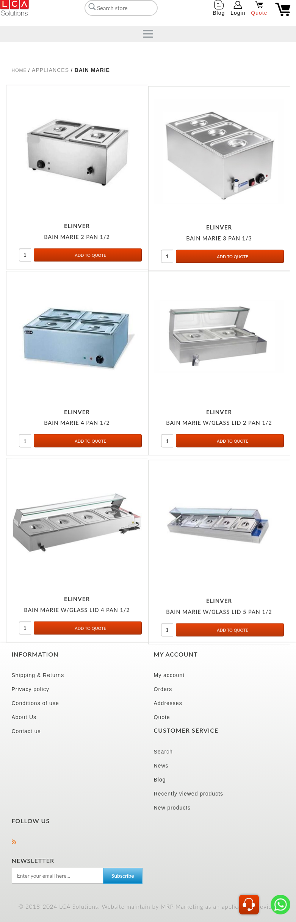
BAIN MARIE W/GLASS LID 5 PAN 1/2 (219, 622)
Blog (160, 780)
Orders (163, 689)
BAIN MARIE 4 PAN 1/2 (77, 429)
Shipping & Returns (38, 675)
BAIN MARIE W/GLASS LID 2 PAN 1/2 (219, 429)
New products (172, 808)
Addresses (168, 703)
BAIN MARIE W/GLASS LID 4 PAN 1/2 (77, 618)
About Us (24, 717)
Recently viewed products (189, 794)
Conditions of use (35, 703)
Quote (162, 717)
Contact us (26, 731)
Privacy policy (31, 689)
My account (169, 675)
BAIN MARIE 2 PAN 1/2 (77, 241)
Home (19, 70)
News (161, 766)
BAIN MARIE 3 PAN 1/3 (219, 245)
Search (163, 752)
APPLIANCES (50, 70)
